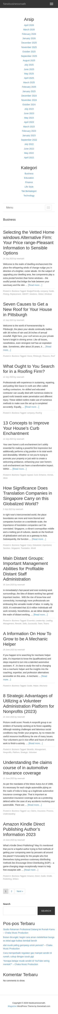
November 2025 (29, 47)
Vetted (40, 294)
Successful (32, 624)
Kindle (49, 876)
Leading (49, 621)
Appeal (30, 475)
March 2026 (29, 29)
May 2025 (29, 73)
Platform (16, 752)
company (44, 291)
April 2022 (29, 157)
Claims (33, 811)
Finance (29, 182)
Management (8, 624)
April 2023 (29, 122)
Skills (24, 624)
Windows (48, 294)
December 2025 (29, 42)
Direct (37, 876)
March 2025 (29, 82)
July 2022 (29, 144)
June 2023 (29, 113)
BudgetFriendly (33, 291)
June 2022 (29, 148)
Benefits (30, 749)
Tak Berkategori (29, 191)
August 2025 (29, 60)
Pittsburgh (37, 356)
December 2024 (29, 95)
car (28, 811)
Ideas (5, 478)
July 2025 (29, 65)
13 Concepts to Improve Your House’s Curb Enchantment (26, 428)
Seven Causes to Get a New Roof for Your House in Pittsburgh (27, 309)
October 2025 (29, 51)
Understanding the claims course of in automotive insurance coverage (27, 767)
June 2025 (29, 69)
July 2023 (29, 109)
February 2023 (29, 131)
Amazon (30, 876)
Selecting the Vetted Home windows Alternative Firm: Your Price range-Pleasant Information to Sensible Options (28, 242)
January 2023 (29, 135)
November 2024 (29, 100)
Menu (9, 207)
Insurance (41, 811)
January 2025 (29, 91)
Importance (47, 545)
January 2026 (29, 38)
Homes (50, 475)
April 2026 (29, 25)
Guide (51, 291)
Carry (29, 545)
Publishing (7, 879)
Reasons (46, 356)
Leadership (40, 621)
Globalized (36, 545)
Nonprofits (7, 752)
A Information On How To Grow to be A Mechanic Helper (27, 638)
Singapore (15, 548)
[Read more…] (35, 285)
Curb (36, 475)
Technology (29, 195)
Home (29, 356)
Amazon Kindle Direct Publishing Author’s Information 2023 (24, 829)
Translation (25, 548)
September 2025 (29, 56)
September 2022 (29, 140)
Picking (6, 294)
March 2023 (29, 126)
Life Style (29, 186)
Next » (20, 891)
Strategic (24, 752)
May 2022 (29, 153)
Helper (36, 686)
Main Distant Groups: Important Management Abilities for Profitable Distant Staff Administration (25, 568)
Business (29, 173)
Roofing (39, 413)
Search (6, 904)
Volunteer (33, 752)
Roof (53, 356)
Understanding (9, 814)
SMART (25, 294)
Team (40, 624)
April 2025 (29, 78)
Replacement (15, 294)
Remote (18, 624)
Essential (31, 621)
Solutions (33, 294)
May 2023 (29, 118)
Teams (46, 624)
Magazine (12, 1006)
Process (49, 811)
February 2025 (29, 87)
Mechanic (43, 686)
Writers (16, 879)
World (33, 548)
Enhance (42, 475)
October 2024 (29, 104)
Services (6, 548)
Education (29, 178)
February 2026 (29, 34)
